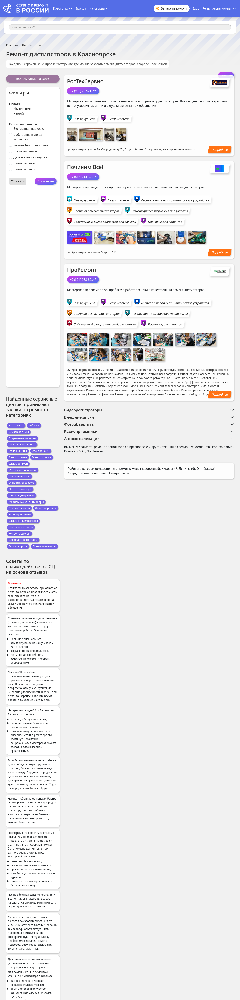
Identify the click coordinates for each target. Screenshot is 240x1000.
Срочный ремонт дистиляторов (96, 211)
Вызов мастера (24, 163)
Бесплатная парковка (29, 129)
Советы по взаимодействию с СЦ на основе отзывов (30, 566)
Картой (19, 113)
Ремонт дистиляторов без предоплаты (159, 211)
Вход (195, 8)
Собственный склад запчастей (28, 137)
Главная (12, 45)
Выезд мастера (118, 119)
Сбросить (18, 181)
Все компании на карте (33, 79)
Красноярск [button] (61, 8)
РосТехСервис (85, 81)
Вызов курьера (24, 169)
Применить (45, 181)
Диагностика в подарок (31, 157)
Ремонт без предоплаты (31, 145)
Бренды (81, 8)
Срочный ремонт (26, 151)
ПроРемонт (82, 269)
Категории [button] (97, 8)
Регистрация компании (219, 8)
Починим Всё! (85, 167)
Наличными (22, 108)
